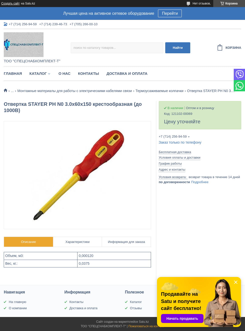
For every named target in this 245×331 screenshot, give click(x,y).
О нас (64, 73)
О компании (18, 308)
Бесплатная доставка (175, 152)
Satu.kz (144, 321)
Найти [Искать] (178, 48)
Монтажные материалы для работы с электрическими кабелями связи (75, 91)
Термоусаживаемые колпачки (160, 91)
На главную (17, 302)
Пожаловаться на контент (146, 326)
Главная (13, 73)
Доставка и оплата (127, 73)
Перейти (170, 13)
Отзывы (136, 308)
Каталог (38, 73)
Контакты (88, 73)
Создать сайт (10, 3)
